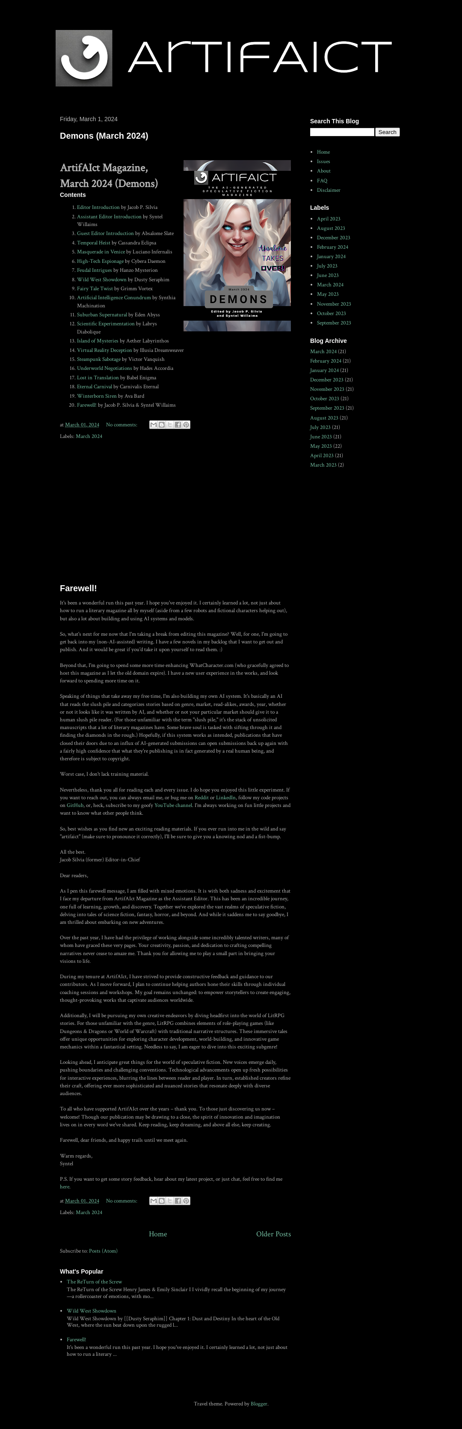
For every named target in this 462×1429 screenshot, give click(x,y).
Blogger (259, 1404)
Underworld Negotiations (104, 368)
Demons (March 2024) (104, 135)
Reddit (202, 797)
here (64, 1187)
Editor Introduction (98, 207)
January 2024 (331, 256)
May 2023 (328, 294)
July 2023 (327, 266)
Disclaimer (329, 190)
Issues (323, 161)
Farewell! (87, 405)
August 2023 (331, 228)
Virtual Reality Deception (104, 350)
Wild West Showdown (102, 279)
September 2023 (334, 323)
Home (158, 1234)
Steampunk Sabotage (99, 359)
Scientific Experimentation (106, 323)
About (324, 171)
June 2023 (328, 275)
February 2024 (332, 247)
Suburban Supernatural (102, 315)
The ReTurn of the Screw (94, 1282)
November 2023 (334, 304)
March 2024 (89, 436)
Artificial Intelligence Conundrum (114, 297)
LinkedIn (226, 797)
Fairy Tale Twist (95, 288)
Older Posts (273, 1234)
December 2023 (333, 237)
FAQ (322, 181)
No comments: (122, 425)
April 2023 (329, 219)
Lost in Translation (98, 377)
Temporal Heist (93, 243)
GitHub (75, 805)
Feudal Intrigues (94, 270)
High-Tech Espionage (100, 261)
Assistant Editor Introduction (109, 216)
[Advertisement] (175, 512)
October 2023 (331, 313)
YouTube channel (173, 805)
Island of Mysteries (97, 341)
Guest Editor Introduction (105, 233)
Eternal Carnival (94, 386)
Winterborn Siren (97, 396)
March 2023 (323, 465)
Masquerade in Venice (101, 252)
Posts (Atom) (103, 1251)
